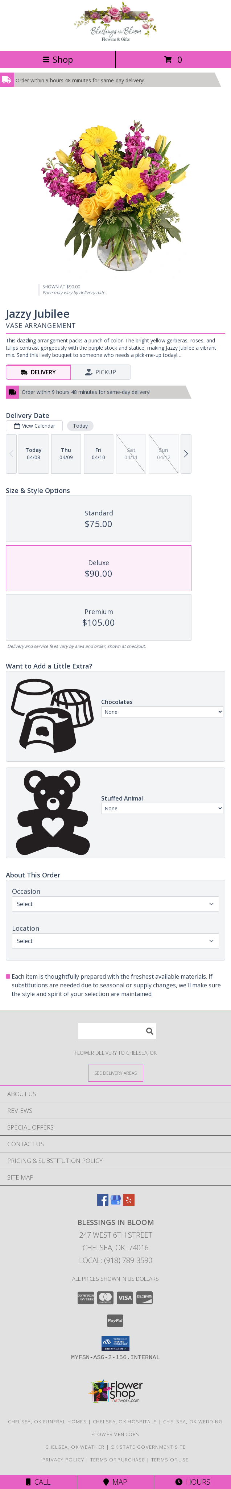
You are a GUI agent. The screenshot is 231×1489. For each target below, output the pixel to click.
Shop (57, 59)
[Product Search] (117, 1031)
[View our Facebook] (102, 1203)
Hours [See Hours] (192, 1482)
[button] (115, 1343)
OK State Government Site (148, 1447)
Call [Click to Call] (38, 1482)
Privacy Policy (63, 1459)
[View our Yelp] (129, 1203)
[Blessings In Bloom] (115, 40)
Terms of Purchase (117, 1459)
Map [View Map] (115, 1482)
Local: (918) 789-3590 (115, 1260)
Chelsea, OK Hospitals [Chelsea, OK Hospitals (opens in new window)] (125, 1421)
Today (80, 425)
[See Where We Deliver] (115, 1072)
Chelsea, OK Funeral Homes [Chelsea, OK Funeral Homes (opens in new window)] (47, 1421)
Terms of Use (170, 1459)
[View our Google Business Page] (115, 1203)
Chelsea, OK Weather (75, 1447)
